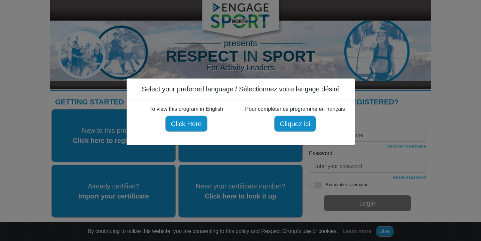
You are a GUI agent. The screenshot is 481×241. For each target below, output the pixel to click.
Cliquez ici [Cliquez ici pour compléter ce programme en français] (295, 124)
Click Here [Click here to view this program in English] (186, 124)
